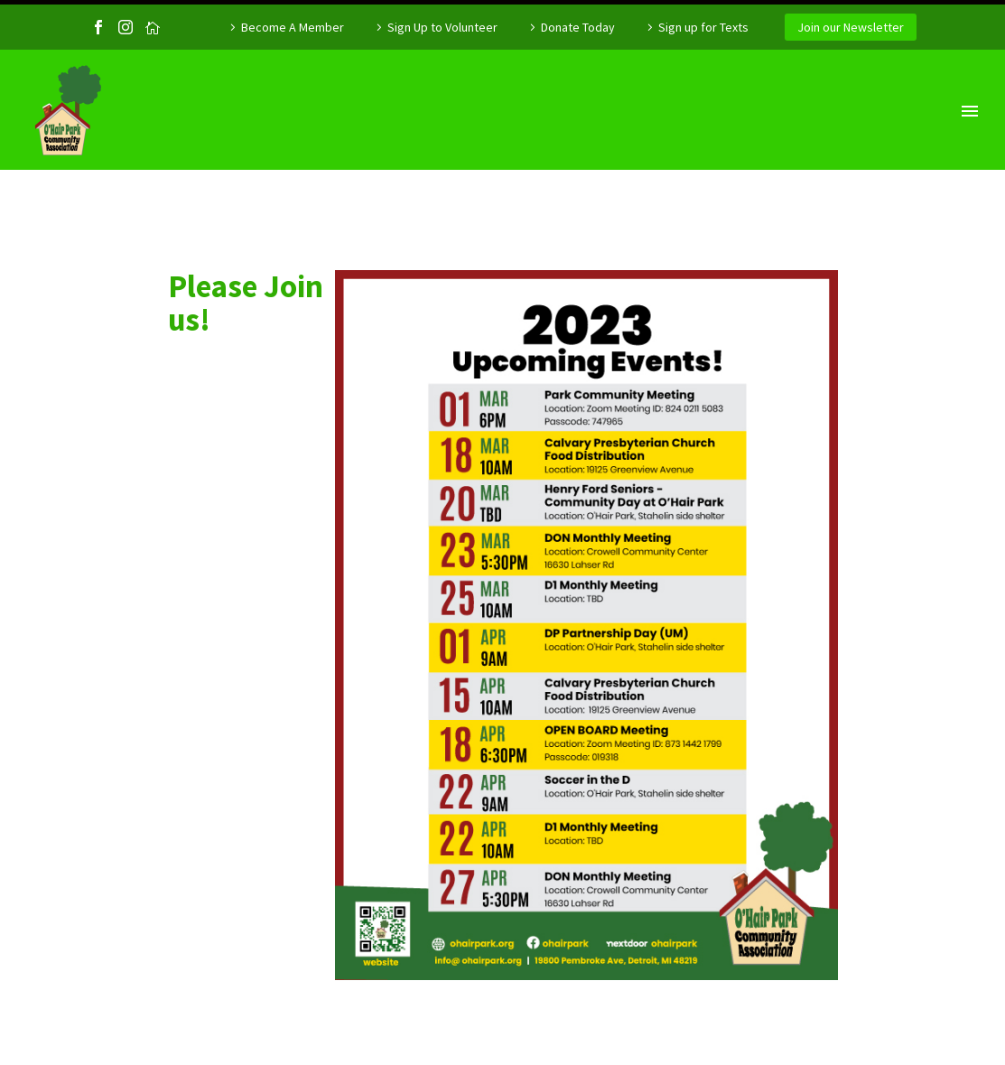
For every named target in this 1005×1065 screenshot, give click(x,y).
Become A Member (292, 27)
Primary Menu (970, 111)
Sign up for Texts (703, 27)
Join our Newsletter (850, 27)
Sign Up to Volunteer (442, 27)
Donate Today (578, 27)
